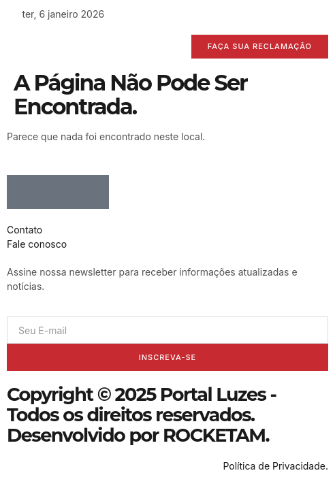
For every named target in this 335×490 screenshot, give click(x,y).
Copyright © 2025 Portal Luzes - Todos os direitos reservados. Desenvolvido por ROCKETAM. (141, 414)
